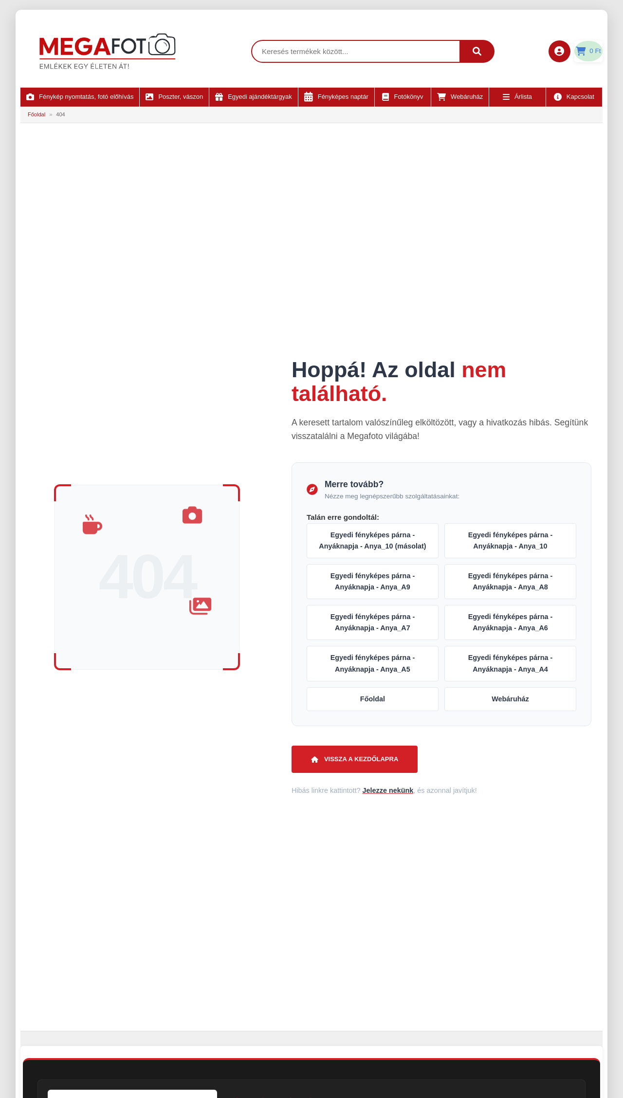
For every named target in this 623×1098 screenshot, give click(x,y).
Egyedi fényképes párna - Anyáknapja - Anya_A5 (372, 663)
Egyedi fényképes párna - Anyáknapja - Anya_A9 (372, 581)
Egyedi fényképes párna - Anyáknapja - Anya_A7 (372, 622)
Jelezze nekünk (387, 790)
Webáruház (510, 699)
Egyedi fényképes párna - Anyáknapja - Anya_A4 (510, 663)
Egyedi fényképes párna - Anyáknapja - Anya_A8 (510, 581)
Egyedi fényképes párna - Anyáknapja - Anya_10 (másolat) (372, 540)
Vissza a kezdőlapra (354, 759)
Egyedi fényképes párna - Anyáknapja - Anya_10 (510, 540)
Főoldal (36, 114)
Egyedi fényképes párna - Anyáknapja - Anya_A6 (510, 622)
